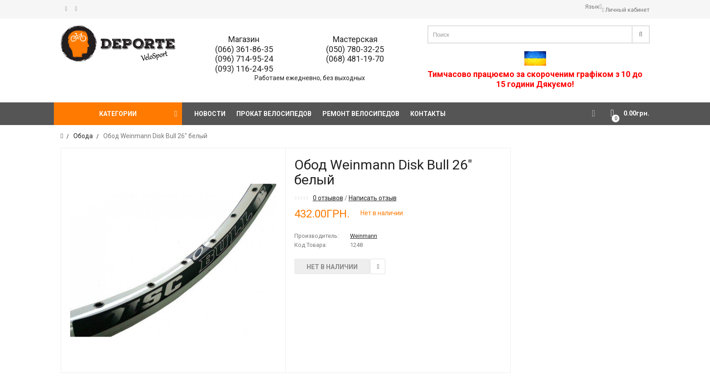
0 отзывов (328, 198)
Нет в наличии (332, 266)
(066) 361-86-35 (244, 49)
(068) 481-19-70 (355, 58)
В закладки (377, 266)
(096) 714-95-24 (244, 58)
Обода (83, 136)
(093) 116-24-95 (244, 68)
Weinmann (363, 235)
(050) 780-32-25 (355, 49)
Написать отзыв (373, 198)
